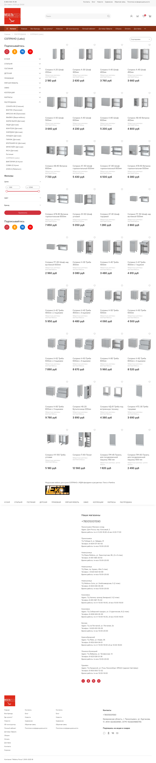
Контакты (86, 2)
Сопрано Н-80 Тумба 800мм (109, 359)
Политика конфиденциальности (138, 2)
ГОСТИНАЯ (8, 68)
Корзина (7, 750)
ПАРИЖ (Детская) (13, 139)
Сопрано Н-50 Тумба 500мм (109, 311)
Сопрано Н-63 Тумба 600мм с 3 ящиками (82, 359)
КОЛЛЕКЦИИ (9, 92)
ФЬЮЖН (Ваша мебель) (15, 117)
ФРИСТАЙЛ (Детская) (14, 147)
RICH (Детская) (12, 150)
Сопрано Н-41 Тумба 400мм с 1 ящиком (136, 263)
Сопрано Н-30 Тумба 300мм (82, 263)
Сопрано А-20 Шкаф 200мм (54, 70)
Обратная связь (120, 2)
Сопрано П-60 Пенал (82, 455)
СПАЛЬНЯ (8, 64)
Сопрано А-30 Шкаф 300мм (82, 70)
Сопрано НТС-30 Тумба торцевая (138, 407)
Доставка (137, 29)
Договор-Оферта (105, 29)
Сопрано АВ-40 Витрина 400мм (138, 119)
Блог (93, 2)
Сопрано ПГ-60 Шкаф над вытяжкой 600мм (56, 263)
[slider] (6, 191)
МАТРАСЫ (8, 97)
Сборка (118, 29)
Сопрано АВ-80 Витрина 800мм (56, 167)
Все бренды (35, 29)
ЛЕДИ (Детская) (12, 125)
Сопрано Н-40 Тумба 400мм (109, 263)
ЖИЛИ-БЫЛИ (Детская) (15, 121)
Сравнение (109, 2)
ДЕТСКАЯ (8, 73)
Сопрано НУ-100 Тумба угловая (55, 456)
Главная (24, 29)
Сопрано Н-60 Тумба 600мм (137, 311)
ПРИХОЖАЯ (9, 78)
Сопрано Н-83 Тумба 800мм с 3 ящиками (54, 407)
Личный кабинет (88, 29)
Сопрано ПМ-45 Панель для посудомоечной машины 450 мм (111, 457)
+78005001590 (91, 521)
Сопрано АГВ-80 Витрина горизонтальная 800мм (56, 215)
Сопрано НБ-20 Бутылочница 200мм (82, 407)
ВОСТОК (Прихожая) (14, 110)
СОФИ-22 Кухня (12, 165)
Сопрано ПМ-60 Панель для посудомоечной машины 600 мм (138, 457)
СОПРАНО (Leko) (13, 158)
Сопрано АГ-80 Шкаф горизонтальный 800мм (111, 167)
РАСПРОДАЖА (20, 34)
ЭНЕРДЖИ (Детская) (14, 132)
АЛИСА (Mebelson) (13, 169)
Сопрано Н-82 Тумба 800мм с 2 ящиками (137, 359)
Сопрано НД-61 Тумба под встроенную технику (111, 407)
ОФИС (6, 88)
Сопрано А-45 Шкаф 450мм (137, 70)
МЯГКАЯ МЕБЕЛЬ (11, 83)
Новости (100, 2)
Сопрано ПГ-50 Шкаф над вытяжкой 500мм (139, 215)
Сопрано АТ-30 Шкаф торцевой (109, 215)
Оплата (127, 29)
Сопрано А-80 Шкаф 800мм (109, 119)
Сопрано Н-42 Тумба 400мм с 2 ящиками (54, 311)
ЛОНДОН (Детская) (13, 136)
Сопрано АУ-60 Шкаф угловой (82, 215)
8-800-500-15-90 (10, 2)
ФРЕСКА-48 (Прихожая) (15, 114)
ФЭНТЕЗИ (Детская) (14, 128)
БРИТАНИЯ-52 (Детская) (16, 143)
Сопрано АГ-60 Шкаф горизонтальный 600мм (83, 167)
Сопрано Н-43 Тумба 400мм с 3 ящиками (82, 311)
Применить (22, 213)
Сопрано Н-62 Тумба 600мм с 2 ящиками (54, 359)
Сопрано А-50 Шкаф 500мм (54, 119)
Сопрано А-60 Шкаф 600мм (82, 119)
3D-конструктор (72, 29)
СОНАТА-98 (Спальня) (15, 106)
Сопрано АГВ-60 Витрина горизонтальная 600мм (139, 167)
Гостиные (9, 154)
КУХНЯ (7, 59)
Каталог (11, 29)
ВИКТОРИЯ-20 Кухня (14, 162)
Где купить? (48, 29)
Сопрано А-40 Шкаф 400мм (109, 70)
